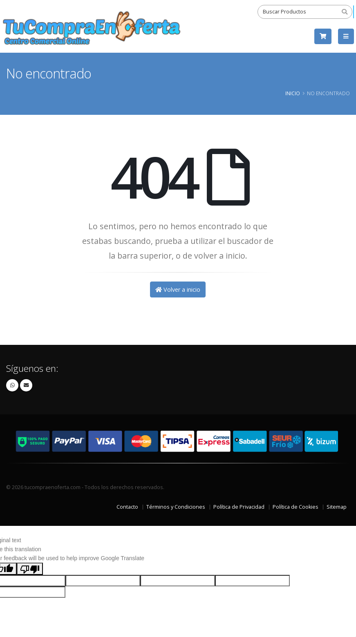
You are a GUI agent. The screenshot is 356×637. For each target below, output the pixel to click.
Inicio (292, 93)
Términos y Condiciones (175, 506)
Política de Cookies (295, 506)
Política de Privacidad (238, 506)
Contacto (127, 506)
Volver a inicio (177, 289)
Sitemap (337, 506)
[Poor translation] (30, 569)
